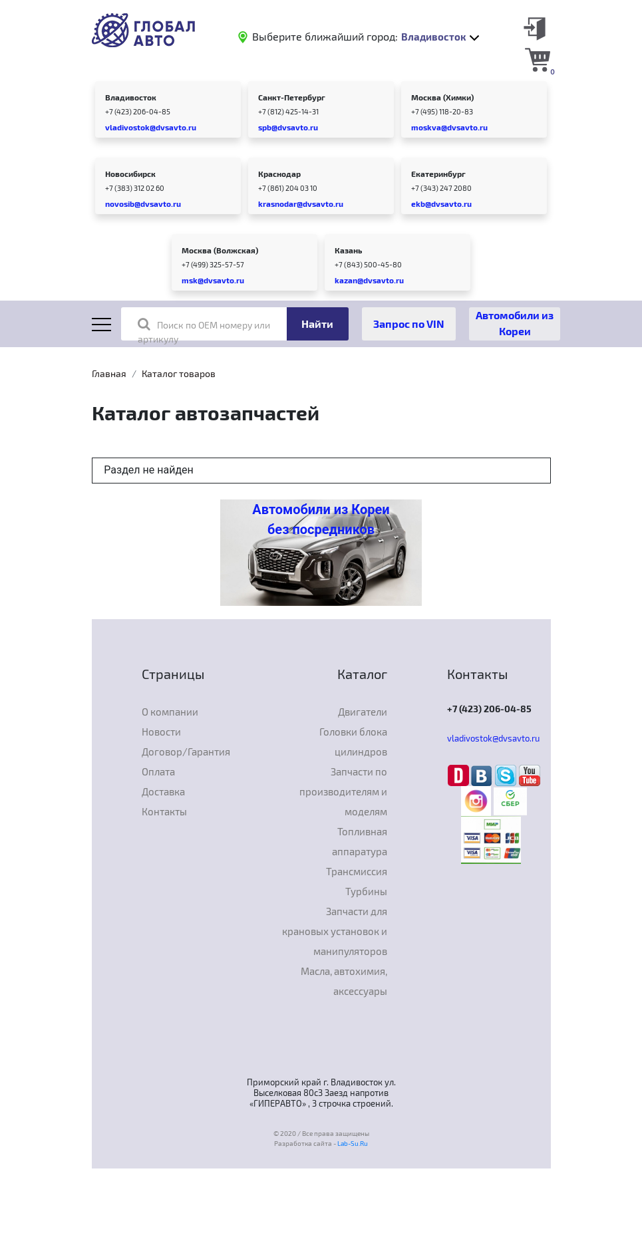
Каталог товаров (179, 373)
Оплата (158, 771)
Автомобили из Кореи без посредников (320, 519)
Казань (348, 250)
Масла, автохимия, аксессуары (344, 981)
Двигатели (362, 712)
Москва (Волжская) (220, 250)
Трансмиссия (356, 871)
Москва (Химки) (442, 97)
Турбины (366, 891)
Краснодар (279, 173)
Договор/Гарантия (186, 751)
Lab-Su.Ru (352, 1143)
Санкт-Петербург (291, 97)
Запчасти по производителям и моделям (343, 791)
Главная (109, 373)
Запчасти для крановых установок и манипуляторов (334, 931)
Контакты (164, 811)
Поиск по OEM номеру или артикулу (204, 330)
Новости (161, 732)
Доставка (163, 791)
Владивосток (130, 97)
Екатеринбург (438, 173)
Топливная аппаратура (359, 841)
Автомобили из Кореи (515, 323)
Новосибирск (130, 173)
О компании (170, 712)
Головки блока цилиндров (353, 741)
